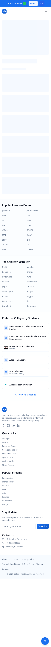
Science (5, 497)
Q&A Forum (7, 457)
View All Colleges (25, 394)
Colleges (6, 438)
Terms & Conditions (11, 564)
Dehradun (31, 306)
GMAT (29, 220)
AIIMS (4, 230)
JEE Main (6, 210)
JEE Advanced (32, 210)
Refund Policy (28, 564)
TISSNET (6, 244)
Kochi (29, 301)
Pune (29, 276)
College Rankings (10, 450)
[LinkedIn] (18, 425)
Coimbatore (7, 301)
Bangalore (6, 272)
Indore (5, 296)
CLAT (29, 225)
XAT (3, 220)
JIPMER (30, 230)
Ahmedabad (32, 281)
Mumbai (30, 267)
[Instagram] (8, 425)
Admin (33, 3)
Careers (5, 569)
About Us (6, 559)
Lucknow (31, 286)
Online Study (8, 461)
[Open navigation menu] (46, 11)
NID (4, 249)
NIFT (29, 244)
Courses (5, 442)
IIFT (28, 240)
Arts (4, 493)
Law (4, 489)
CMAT (29, 235)
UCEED (30, 249)
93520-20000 (15, 3)
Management (8, 481)
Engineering (7, 478)
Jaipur (4, 286)
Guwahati (6, 306)
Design (5, 504)
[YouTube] (13, 425)
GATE (4, 225)
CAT (28, 215)
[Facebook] (3, 425)
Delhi (4, 267)
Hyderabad (7, 276)
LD (41, 3)
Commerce (7, 500)
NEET (4, 215)
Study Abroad (8, 465)
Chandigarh (7, 291)
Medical (5, 485)
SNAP (4, 240)
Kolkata (5, 281)
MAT (4, 235)
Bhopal (30, 291)
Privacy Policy (28, 559)
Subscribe (42, 526)
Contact (16, 559)
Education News (9, 453)
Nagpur (30, 296)
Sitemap (40, 564)
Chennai (30, 272)
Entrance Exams (9, 446)
